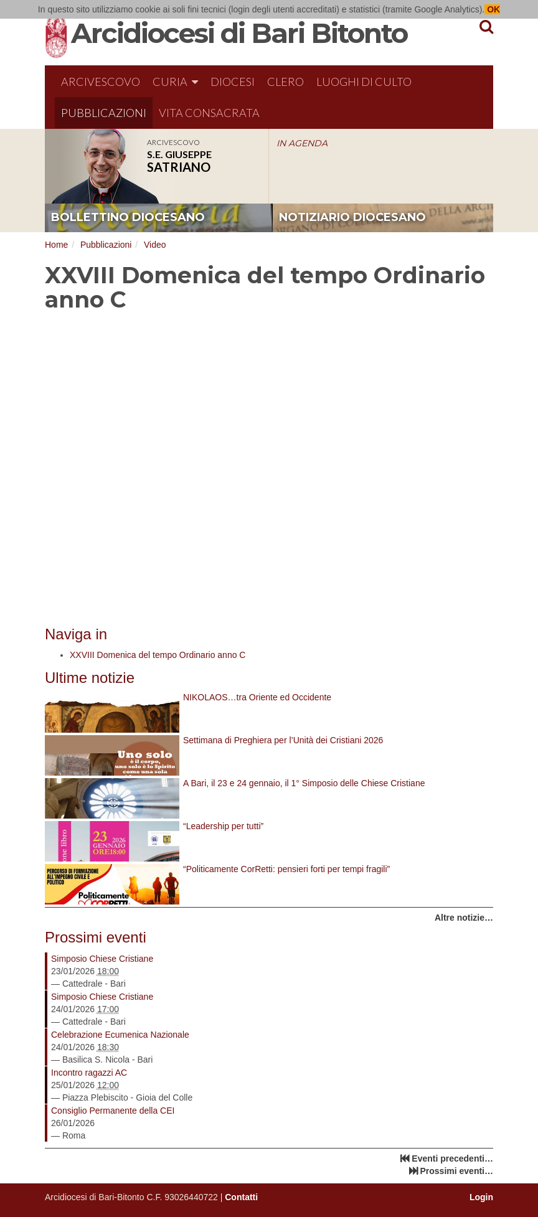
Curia (175, 81)
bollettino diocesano (128, 217)
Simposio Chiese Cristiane (102, 959)
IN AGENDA (302, 143)
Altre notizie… (464, 918)
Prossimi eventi (95, 937)
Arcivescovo (100, 81)
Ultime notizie (89, 677)
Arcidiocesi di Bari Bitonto (239, 33)
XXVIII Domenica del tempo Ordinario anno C (157, 655)
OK (492, 9)
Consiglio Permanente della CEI (112, 1111)
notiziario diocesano (352, 217)
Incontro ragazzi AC (89, 1073)
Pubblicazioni (103, 113)
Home (56, 245)
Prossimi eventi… (457, 1171)
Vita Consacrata (209, 113)
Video (155, 245)
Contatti (241, 1197)
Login (481, 1197)
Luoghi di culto (364, 81)
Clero (285, 81)
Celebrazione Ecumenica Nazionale (120, 1035)
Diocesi (232, 81)
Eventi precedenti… (452, 1158)
